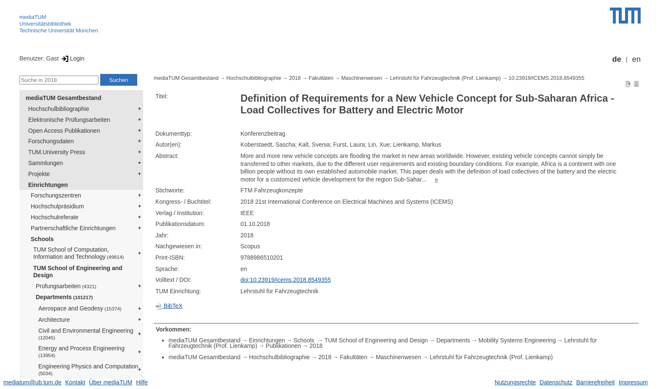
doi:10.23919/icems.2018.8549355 (285, 279)
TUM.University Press (56, 152)
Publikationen (283, 345)
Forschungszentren (56, 195)
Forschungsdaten (51, 141)
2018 (295, 78)
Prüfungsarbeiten (66, 286)
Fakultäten (321, 78)
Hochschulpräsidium (57, 206)
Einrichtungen (48, 184)
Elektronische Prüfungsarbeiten (69, 119)
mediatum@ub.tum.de (32, 382)
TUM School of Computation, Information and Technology (78, 253)
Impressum (633, 382)
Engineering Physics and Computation (88, 369)
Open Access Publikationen (64, 130)
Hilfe (142, 382)
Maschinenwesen (361, 78)
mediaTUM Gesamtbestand (63, 98)
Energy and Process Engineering (81, 351)
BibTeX (168, 305)
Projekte (39, 174)
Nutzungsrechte (515, 382)
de (616, 59)
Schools (42, 239)
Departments (64, 297)
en (636, 59)
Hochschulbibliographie (58, 108)
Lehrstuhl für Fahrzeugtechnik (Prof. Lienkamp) (445, 78)
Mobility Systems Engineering (517, 340)
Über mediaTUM (110, 382)
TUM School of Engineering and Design (77, 272)
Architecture (54, 319)
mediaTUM (32, 17)
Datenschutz (556, 382)
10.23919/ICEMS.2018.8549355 (546, 78)
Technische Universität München (58, 30)
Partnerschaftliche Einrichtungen (73, 228)
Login (72, 58)
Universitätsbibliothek (45, 24)
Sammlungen (45, 163)
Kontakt (75, 382)
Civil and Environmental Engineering (85, 333)
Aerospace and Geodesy (80, 308)
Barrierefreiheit (595, 382)
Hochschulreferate (55, 217)
